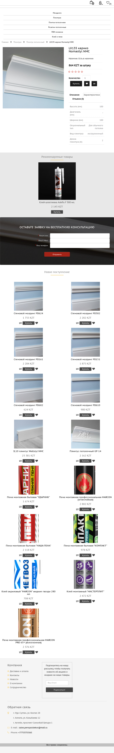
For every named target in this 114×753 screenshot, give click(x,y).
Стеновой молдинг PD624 (28, 313)
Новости (14, 679)
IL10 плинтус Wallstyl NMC (28, 451)
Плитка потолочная (57, 22)
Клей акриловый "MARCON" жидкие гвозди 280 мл (28, 592)
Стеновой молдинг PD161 (28, 359)
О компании (16, 683)
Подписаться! (59, 690)
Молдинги (57, 13)
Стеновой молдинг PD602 (28, 405)
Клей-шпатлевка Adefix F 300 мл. (57, 202)
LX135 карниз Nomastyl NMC (61, 42)
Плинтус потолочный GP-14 (85, 451)
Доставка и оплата (19, 671)
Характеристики (92, 95)
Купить (76, 83)
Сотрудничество (18, 687)
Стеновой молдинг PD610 (85, 405)
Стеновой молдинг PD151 (85, 359)
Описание (74, 95)
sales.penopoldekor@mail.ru (33, 727)
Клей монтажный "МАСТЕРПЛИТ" (85, 591)
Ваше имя (43, 236)
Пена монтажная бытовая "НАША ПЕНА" (28, 545)
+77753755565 (25, 732)
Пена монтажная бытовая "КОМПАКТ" (85, 545)
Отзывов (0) (78, 99)
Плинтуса (57, 18)
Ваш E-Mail (43, 240)
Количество (74, 78)
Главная (5, 42)
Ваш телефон (42, 245)
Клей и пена (57, 37)
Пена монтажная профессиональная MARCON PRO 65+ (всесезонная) (28, 641)
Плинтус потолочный (35, 42)
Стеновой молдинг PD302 (85, 313)
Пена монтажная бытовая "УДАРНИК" (28, 497)
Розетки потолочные (57, 27)
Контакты (14, 675)
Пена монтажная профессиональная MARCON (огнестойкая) (85, 498)
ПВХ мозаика (57, 32)
